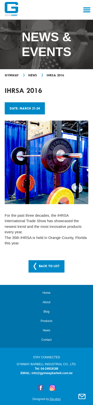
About (46, 302)
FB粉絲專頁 (41, 388)
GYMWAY (12, 75)
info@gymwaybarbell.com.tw (51, 373)
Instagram (52, 388)
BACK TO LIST (49, 266)
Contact (82, 396)
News (32, 75)
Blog (46, 311)
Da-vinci (55, 399)
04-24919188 (49, 368)
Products (46, 321)
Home (46, 293)
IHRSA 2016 (55, 75)
